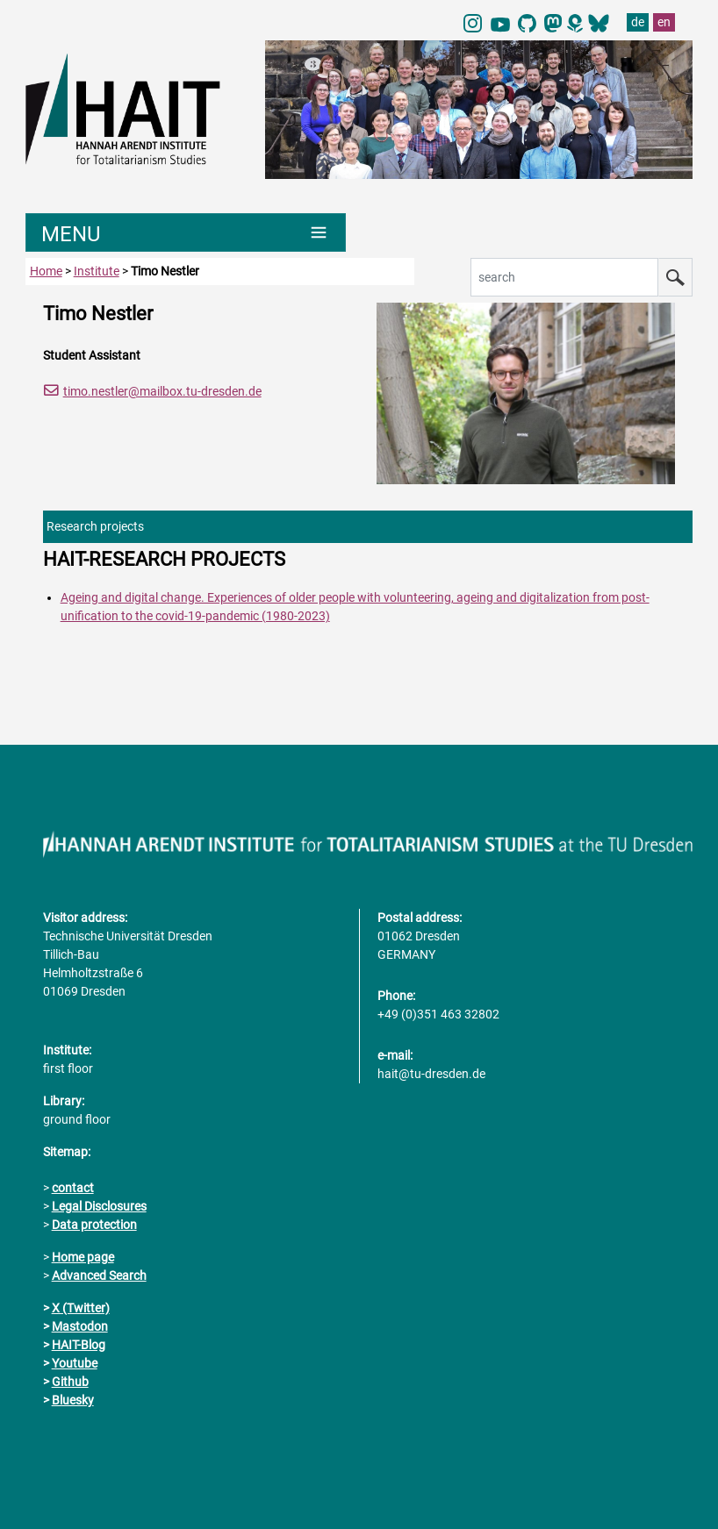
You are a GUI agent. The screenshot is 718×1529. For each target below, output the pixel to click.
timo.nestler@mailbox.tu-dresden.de (162, 391)
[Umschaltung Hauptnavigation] (185, 232)
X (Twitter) (81, 1308)
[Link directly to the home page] (136, 108)
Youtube (74, 1363)
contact (73, 1188)
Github (70, 1382)
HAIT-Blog (78, 1345)
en (664, 22)
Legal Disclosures (99, 1206)
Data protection (94, 1225)
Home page (83, 1257)
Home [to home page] (46, 271)
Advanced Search (99, 1275)
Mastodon (80, 1326)
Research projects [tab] (95, 526)
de (637, 22)
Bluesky (73, 1400)
